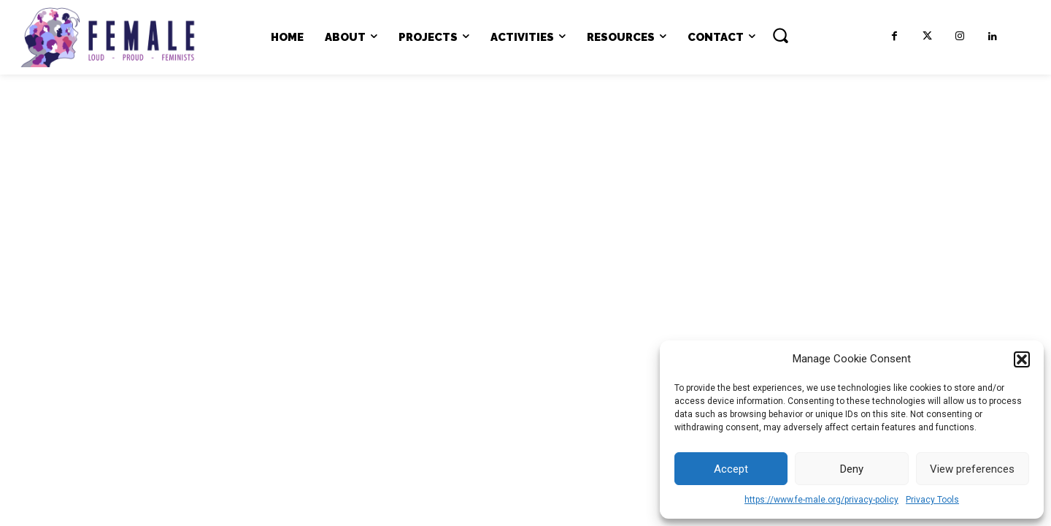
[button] (1022, 359)
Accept (731, 469)
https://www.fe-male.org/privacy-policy (821, 500)
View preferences (972, 469)
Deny (851, 469)
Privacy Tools (932, 500)
